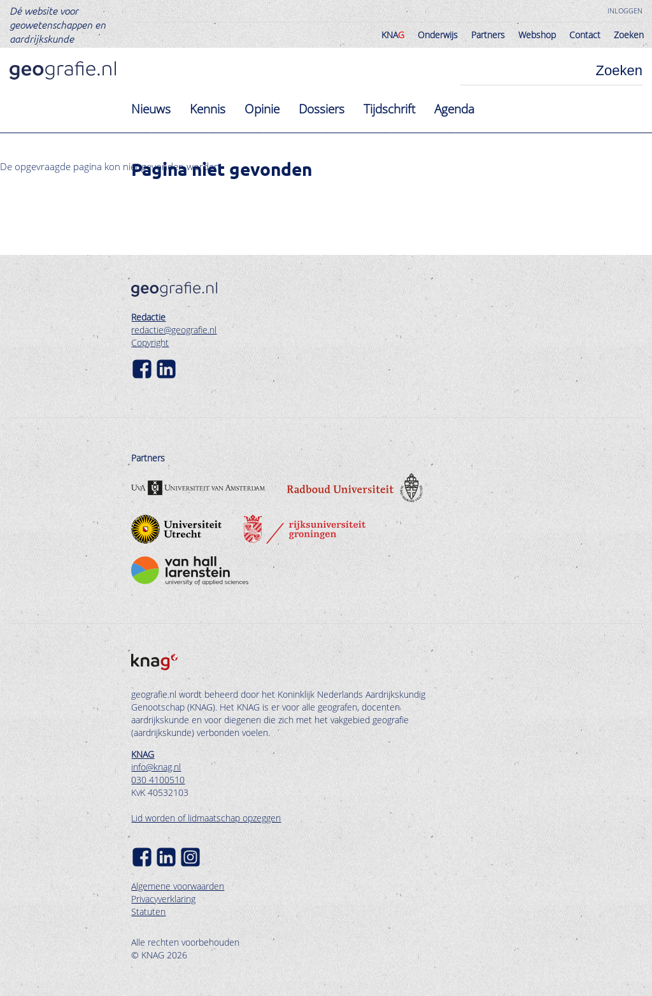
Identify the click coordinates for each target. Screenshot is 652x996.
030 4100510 (158, 780)
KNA (392, 35)
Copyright (150, 342)
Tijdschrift (389, 109)
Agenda (454, 109)
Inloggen (624, 10)
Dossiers (321, 109)
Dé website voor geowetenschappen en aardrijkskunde (58, 24)
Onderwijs (438, 35)
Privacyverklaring (163, 899)
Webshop (537, 35)
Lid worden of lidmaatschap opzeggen (206, 818)
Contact (584, 35)
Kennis (207, 109)
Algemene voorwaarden (177, 886)
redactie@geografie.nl (173, 330)
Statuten (148, 912)
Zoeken (629, 35)
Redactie (148, 317)
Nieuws (151, 109)
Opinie (262, 109)
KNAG (142, 754)
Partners (488, 35)
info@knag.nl (156, 767)
